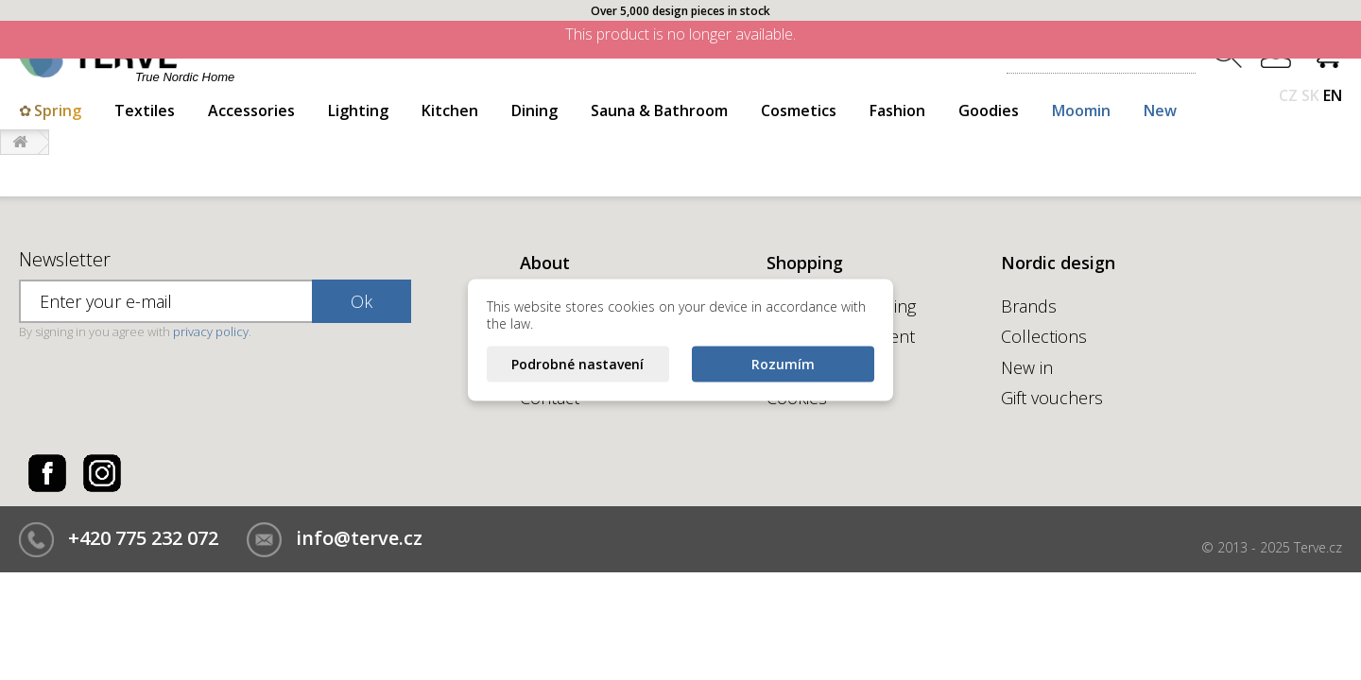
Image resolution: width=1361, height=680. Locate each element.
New (1160, 110)
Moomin (1081, 110)
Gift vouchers (1052, 397)
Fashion (897, 110)
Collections (1044, 336)
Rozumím (783, 364)
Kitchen (450, 110)
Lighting (358, 110)
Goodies (988, 110)
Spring (57, 110)
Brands (1029, 306)
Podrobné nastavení (577, 364)
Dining (534, 110)
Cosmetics (798, 110)
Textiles (144, 110)
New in (1027, 367)
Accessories (251, 110)
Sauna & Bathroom (659, 110)
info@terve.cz (359, 538)
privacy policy (211, 331)
